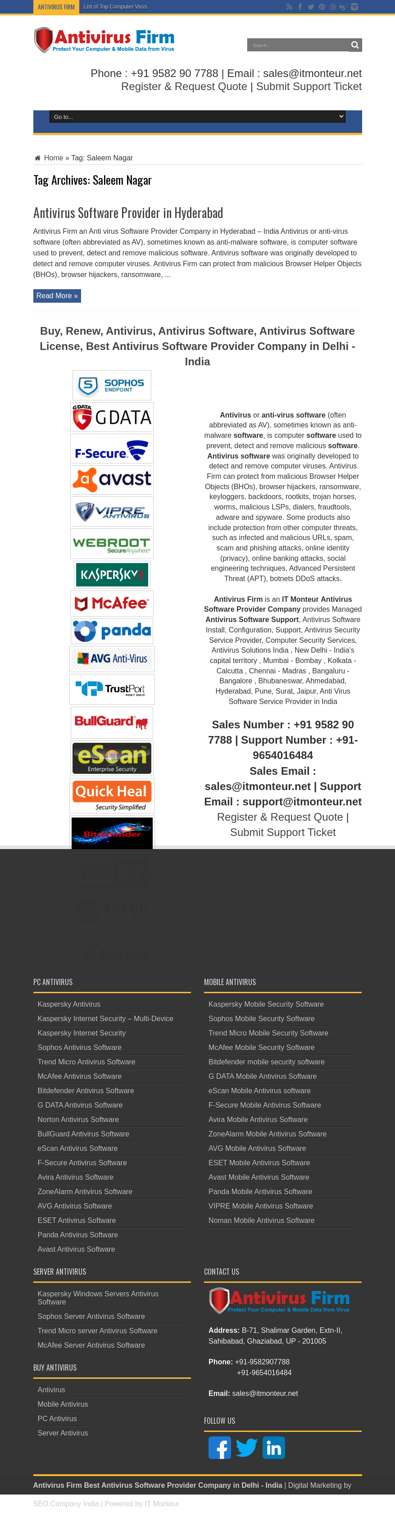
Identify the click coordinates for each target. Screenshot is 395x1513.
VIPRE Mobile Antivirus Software (261, 1206)
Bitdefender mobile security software (267, 1062)
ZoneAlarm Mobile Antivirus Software (268, 1134)
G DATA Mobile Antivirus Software (263, 1076)
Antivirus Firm (57, 1485)
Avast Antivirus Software (76, 1249)
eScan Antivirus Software (78, 1148)
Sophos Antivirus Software (80, 1047)
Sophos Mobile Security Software (262, 1018)
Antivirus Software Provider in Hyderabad (128, 212)
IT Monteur (162, 1504)
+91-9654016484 (264, 1373)
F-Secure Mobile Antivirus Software (265, 1105)
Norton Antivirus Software (78, 1119)
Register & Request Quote (184, 86)
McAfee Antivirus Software (80, 1076)
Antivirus (51, 1390)
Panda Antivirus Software (78, 1235)
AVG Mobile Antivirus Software (257, 1148)
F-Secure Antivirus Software (82, 1163)
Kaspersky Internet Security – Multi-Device (105, 1018)
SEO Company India (66, 1504)
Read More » (57, 296)
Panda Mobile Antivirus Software (260, 1191)
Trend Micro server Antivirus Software (98, 1331)
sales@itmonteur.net (265, 1393)
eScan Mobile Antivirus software (260, 1091)
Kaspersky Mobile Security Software (266, 1004)
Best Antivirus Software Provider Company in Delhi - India (183, 1485)
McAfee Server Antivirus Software (91, 1345)
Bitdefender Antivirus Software (86, 1091)
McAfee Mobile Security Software (262, 1047)
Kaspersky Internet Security (82, 1033)
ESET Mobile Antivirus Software (259, 1163)
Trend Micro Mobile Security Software (268, 1033)
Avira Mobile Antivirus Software (258, 1119)
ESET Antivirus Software (77, 1220)
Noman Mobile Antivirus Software (262, 1220)
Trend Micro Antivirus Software (87, 1062)
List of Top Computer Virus (115, 7)
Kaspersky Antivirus (69, 1004)
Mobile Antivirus (63, 1404)
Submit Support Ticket (309, 86)
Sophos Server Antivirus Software (91, 1316)
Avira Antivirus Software (76, 1177)
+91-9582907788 (262, 1362)
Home (48, 158)
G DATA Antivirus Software (80, 1105)
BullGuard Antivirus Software (84, 1134)
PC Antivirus (57, 1418)
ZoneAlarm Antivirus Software (85, 1191)
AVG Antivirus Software (75, 1206)
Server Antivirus (63, 1433)
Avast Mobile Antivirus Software (259, 1177)
